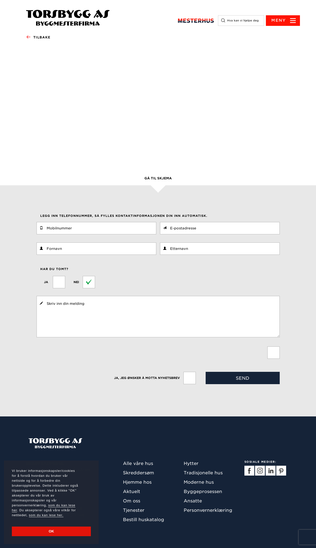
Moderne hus (199, 482)
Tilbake (38, 37)
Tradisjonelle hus (203, 472)
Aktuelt (131, 491)
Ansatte (193, 500)
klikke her (102, 151)
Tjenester (133, 510)
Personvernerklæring (208, 510)
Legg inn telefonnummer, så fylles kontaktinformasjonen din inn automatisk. (123, 216)
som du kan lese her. (46, 515)
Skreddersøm (138, 472)
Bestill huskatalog (143, 519)
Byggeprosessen (203, 491)
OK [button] (51, 531)
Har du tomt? (54, 269)
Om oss (131, 500)
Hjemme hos (137, 482)
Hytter (191, 463)
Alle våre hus (138, 463)
